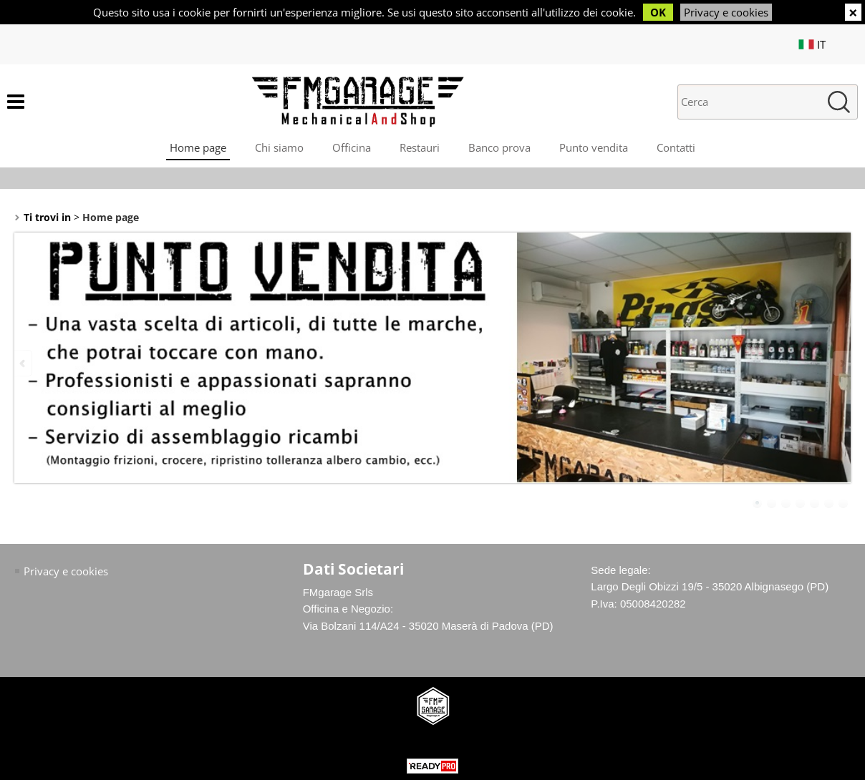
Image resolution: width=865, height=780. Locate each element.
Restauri (420, 147)
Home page (198, 147)
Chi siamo (279, 147)
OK (658, 12)
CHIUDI (853, 12)
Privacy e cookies (726, 12)
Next (841, 363)
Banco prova (499, 147)
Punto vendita (593, 147)
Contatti (676, 147)
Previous (23, 363)
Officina (351, 147)
